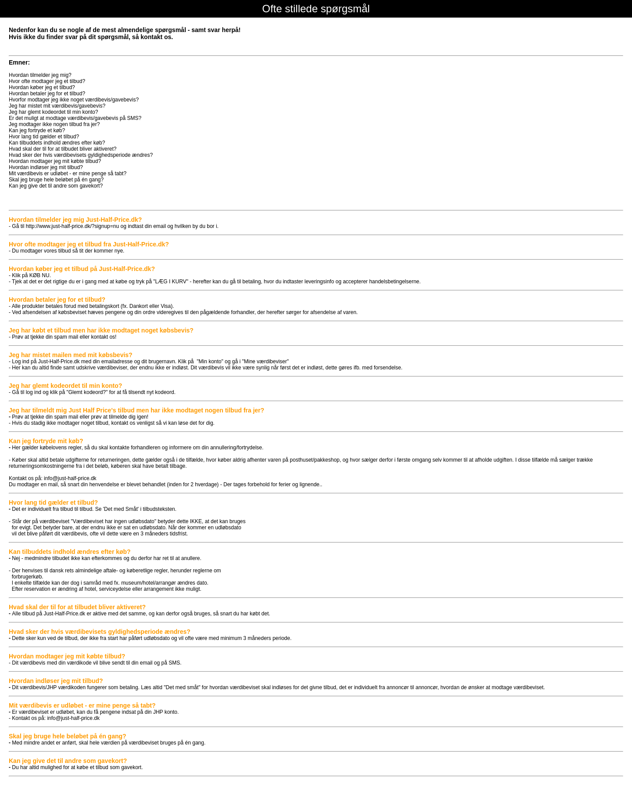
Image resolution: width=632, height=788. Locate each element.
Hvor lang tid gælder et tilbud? (44, 137)
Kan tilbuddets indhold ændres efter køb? (57, 143)
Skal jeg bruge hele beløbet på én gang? (56, 180)
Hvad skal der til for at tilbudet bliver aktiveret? (62, 149)
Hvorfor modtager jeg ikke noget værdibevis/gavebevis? (74, 100)
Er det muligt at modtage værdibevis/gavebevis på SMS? (75, 118)
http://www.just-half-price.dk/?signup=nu (72, 226)
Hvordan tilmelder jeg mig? (40, 75)
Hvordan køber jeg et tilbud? (42, 87)
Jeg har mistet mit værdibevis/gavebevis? (57, 106)
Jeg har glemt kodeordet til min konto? (53, 112)
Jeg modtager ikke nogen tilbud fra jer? (54, 124)
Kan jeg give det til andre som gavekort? (56, 186)
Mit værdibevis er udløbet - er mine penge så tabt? (67, 173)
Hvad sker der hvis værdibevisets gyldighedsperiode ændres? (81, 155)
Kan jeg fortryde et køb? (37, 130)
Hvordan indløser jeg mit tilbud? (46, 167)
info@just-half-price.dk (70, 478)
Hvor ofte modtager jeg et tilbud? (47, 81)
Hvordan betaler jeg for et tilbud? (47, 93)
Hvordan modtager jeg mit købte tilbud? (55, 161)
